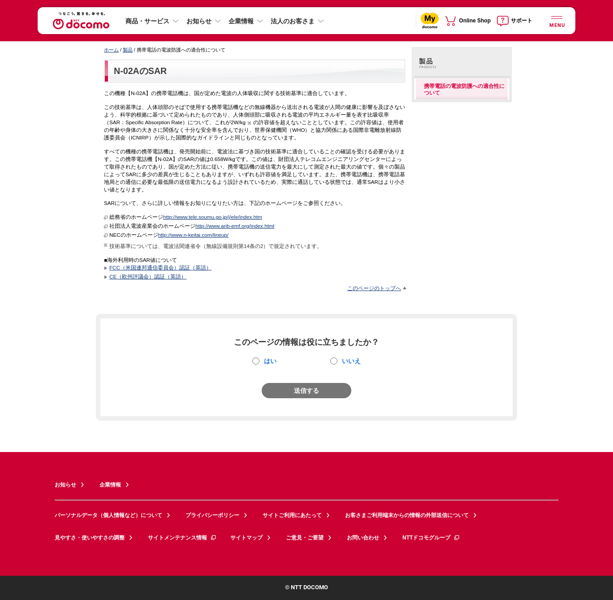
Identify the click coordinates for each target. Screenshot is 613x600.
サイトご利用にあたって (292, 515)
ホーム (111, 49)
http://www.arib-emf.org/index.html (234, 226)
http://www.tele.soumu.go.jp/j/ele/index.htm (212, 217)
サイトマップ (246, 538)
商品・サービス (147, 21)
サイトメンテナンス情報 (182, 537)
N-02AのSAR (140, 71)
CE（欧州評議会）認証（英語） (147, 276)
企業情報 (241, 21)
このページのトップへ (374, 288)
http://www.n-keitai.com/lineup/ (193, 235)
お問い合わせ (363, 538)
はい (270, 361)
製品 (128, 49)
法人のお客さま (293, 21)
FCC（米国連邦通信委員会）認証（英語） (160, 267)
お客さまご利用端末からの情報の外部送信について (407, 515)
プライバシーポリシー (212, 515)
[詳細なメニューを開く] (556, 20)
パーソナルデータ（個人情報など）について (108, 515)
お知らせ (199, 21)
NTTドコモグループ (431, 537)
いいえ (351, 361)
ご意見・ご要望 (305, 538)
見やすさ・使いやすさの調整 (90, 538)
